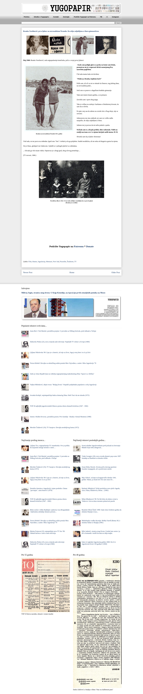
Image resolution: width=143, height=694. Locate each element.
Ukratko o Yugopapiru (41, 17)
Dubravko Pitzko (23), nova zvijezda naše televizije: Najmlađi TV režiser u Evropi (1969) (60, 342)
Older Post (115, 272)
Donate (90, 246)
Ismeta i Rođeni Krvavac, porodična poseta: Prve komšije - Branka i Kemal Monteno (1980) (60, 417)
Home (71, 272)
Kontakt (56, 17)
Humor (34, 261)
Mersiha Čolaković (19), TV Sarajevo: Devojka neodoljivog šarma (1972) (54, 427)
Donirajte (66, 17)
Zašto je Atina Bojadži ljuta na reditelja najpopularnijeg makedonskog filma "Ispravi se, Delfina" (62, 374)
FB (101, 17)
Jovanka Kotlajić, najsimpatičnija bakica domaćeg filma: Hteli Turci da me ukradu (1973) (59, 395)
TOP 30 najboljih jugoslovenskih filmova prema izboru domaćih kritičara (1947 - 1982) (59, 406)
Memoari (49, 261)
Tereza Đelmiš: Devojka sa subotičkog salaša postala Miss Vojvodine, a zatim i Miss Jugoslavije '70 (63, 363)
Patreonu (79, 246)
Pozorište (63, 261)
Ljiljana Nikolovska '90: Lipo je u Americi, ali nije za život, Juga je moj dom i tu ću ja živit (60, 352)
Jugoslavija (41, 261)
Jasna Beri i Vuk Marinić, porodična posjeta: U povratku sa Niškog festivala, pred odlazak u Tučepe (63, 331)
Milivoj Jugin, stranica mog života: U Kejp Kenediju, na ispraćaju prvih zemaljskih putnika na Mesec (63, 293)
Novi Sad (56, 261)
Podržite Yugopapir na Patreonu (85, 17)
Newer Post (27, 272)
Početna (26, 17)
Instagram (115, 17)
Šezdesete (70, 261)
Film (30, 261)
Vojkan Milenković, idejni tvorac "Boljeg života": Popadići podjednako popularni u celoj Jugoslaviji (63, 384)
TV (75, 261)
